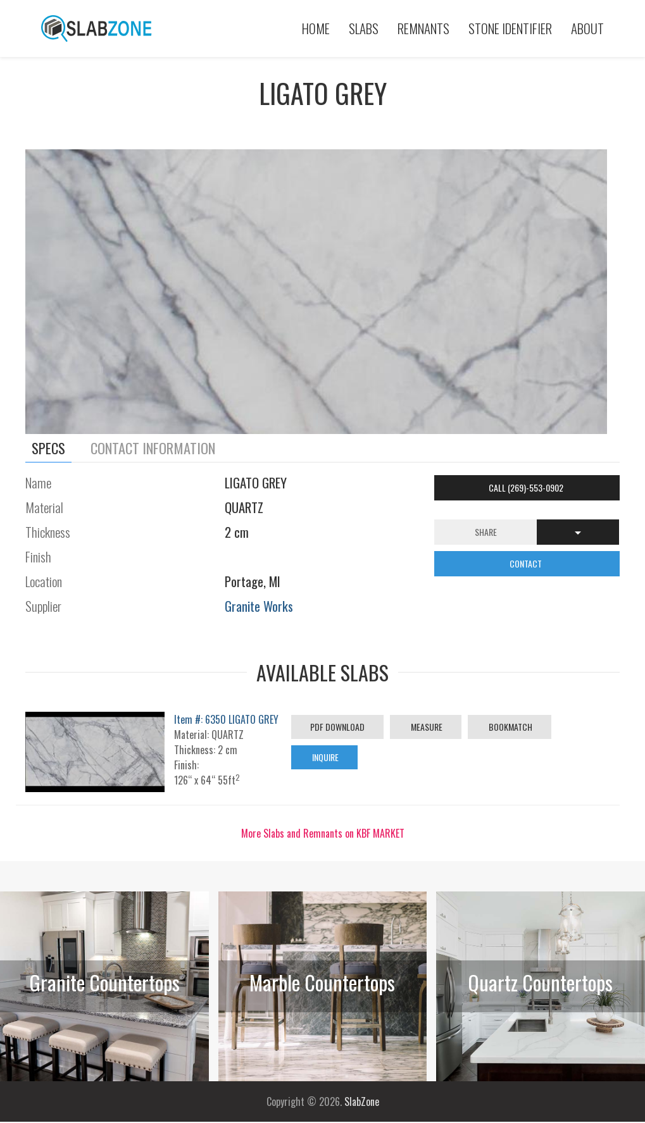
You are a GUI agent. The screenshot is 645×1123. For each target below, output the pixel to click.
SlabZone (361, 1101)
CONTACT (527, 563)
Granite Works (259, 606)
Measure (425, 726)
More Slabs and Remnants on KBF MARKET (322, 833)
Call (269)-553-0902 (527, 487)
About (587, 28)
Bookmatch (509, 726)
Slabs (364, 28)
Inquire (324, 757)
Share (486, 531)
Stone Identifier (510, 28)
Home (316, 28)
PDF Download (337, 726)
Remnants (423, 28)
